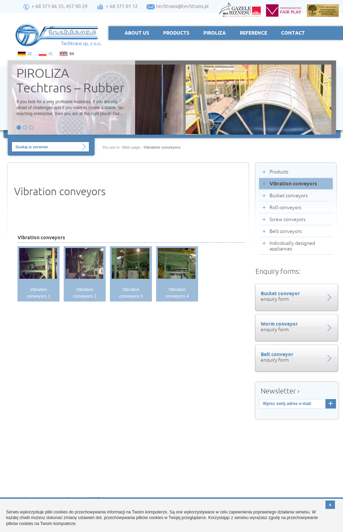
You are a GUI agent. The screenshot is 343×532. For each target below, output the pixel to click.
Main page (131, 147)
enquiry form (296, 296)
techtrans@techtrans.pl (182, 6)
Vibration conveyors (162, 147)
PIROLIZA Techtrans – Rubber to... (70, 80)
